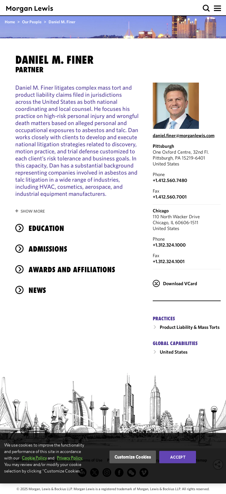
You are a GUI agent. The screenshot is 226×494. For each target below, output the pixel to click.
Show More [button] (33, 211)
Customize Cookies (132, 456)
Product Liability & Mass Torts (190, 327)
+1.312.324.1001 (169, 261)
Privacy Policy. (70, 458)
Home (10, 21)
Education (46, 228)
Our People (31, 21)
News (37, 290)
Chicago (161, 211)
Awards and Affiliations (72, 269)
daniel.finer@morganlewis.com (184, 135)
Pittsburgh (163, 146)
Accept (177, 456)
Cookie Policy (34, 458)
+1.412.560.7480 (170, 180)
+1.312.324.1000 (169, 245)
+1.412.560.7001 (170, 197)
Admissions (48, 248)
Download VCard (180, 283)
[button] (206, 8)
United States (173, 352)
